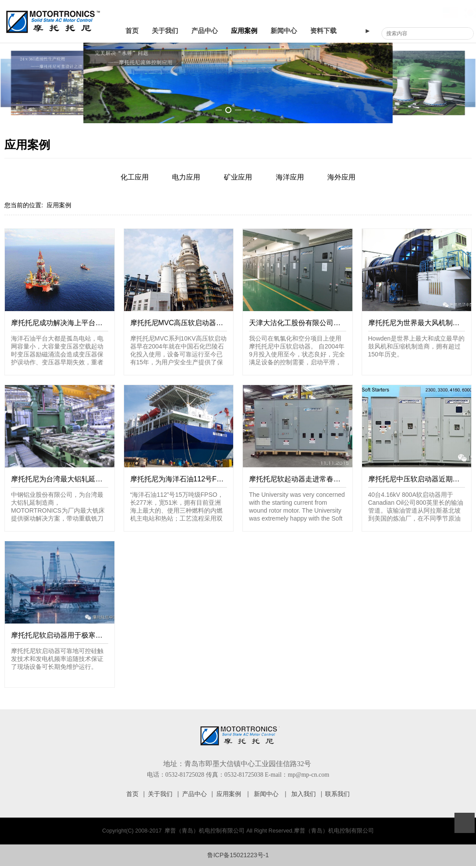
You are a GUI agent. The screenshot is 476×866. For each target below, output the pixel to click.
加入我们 (303, 793)
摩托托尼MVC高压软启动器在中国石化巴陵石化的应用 (215, 323)
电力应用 (186, 177)
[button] (228, 110)
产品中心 (204, 30)
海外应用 (341, 177)
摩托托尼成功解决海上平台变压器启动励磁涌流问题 (92, 323)
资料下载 (323, 30)
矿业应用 (238, 177)
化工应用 (135, 177)
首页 (132, 30)
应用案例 (244, 30)
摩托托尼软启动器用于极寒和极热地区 (71, 635)
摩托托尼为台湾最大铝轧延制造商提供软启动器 (85, 479)
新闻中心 (284, 30)
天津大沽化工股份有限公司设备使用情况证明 (319, 323)
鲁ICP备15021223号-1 (238, 855)
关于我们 (165, 30)
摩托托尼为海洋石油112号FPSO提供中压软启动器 (209, 479)
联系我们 (337, 793)
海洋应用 (290, 177)
